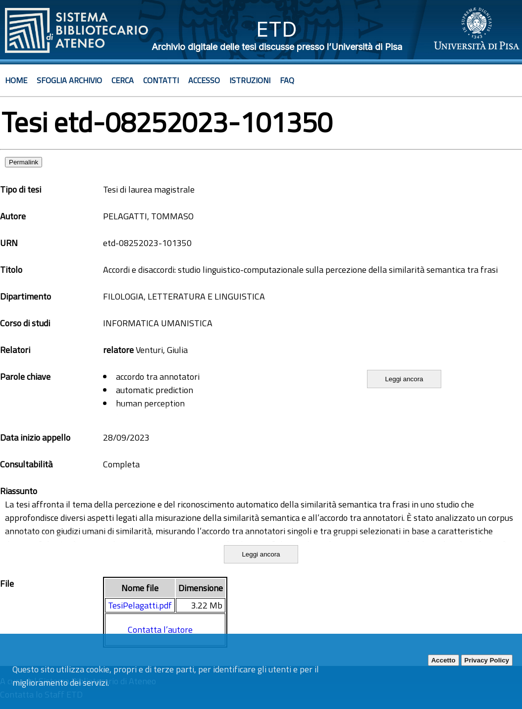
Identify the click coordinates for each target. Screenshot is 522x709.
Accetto (443, 660)
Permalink (23, 162)
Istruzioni (249, 80)
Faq (287, 80)
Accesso (204, 80)
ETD (276, 29)
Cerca (122, 80)
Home (16, 80)
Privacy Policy (487, 660)
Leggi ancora (404, 379)
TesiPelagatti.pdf (140, 605)
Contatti (161, 80)
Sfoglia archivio (69, 80)
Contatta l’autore (160, 629)
